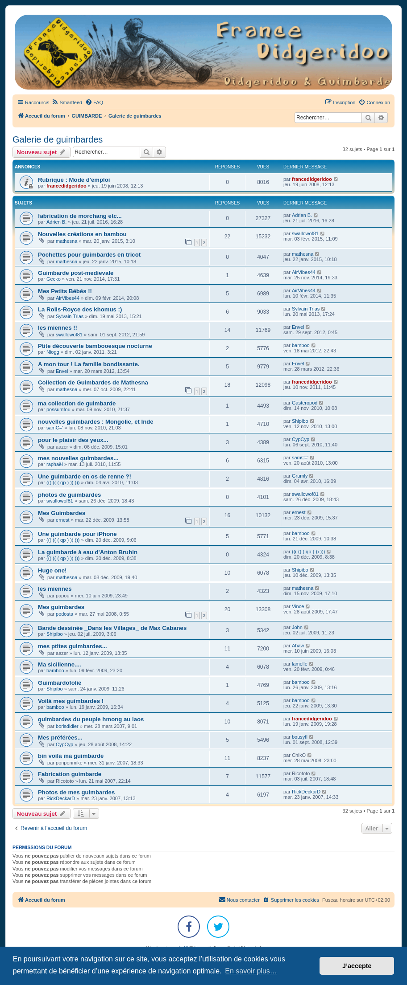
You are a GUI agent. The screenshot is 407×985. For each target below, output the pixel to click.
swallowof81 (305, 233)
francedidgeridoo (66, 185)
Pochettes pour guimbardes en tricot (89, 254)
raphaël (54, 464)
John (297, 627)
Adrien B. (56, 222)
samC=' (54, 427)
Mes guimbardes (61, 607)
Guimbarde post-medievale (75, 273)
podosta (64, 614)
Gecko (53, 279)
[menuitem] (66, 102)
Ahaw (298, 645)
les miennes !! (57, 327)
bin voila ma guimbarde (71, 755)
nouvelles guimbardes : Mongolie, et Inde (96, 421)
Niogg (52, 352)
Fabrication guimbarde (69, 774)
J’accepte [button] (357, 965)
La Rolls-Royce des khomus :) (80, 309)
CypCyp (300, 439)
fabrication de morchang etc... (80, 216)
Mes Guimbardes (61, 513)
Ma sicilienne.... (59, 664)
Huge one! (52, 570)
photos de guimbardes (69, 494)
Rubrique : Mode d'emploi (74, 179)
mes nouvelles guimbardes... (78, 458)
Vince (298, 606)
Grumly (299, 475)
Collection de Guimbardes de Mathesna (93, 382)
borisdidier (67, 726)
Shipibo (300, 421)
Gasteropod (304, 402)
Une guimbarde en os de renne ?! (84, 476)
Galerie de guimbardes (57, 139)
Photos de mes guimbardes (76, 792)
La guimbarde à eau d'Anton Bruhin (87, 552)
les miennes (55, 588)
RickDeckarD (60, 798)
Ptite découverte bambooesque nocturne (95, 346)
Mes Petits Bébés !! (65, 291)
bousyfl (299, 737)
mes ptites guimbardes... (72, 646)
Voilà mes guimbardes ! (71, 701)
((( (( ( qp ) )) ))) (63, 482)
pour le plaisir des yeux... (73, 440)
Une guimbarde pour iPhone (77, 534)
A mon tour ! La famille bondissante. (88, 364)
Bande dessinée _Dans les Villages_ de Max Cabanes (112, 628)
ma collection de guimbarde (77, 403)
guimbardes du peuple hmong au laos (91, 719)
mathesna (66, 241)
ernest (63, 520)
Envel (298, 327)
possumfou (58, 409)
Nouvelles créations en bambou (82, 234)
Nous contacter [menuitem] (239, 899)
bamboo (301, 345)
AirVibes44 (304, 272)
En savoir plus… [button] (251, 971)
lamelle (299, 663)
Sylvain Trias (69, 316)
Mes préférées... (60, 737)
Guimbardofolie (59, 682)
